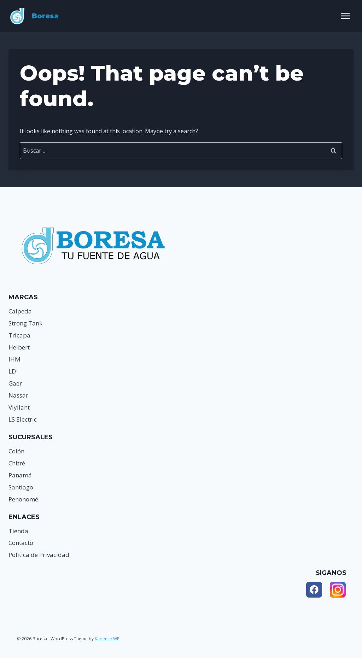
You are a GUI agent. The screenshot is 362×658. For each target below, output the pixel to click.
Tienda (18, 531)
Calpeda (20, 311)
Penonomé (23, 499)
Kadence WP (107, 639)
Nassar (18, 395)
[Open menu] (345, 15)
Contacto (20, 543)
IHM (14, 359)
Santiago (20, 487)
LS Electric (22, 419)
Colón (16, 451)
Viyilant (19, 407)
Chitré (16, 463)
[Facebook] (314, 589)
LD (12, 371)
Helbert (19, 347)
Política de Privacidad (38, 555)
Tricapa (19, 335)
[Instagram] (337, 589)
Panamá (20, 475)
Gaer (15, 383)
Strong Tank (25, 323)
